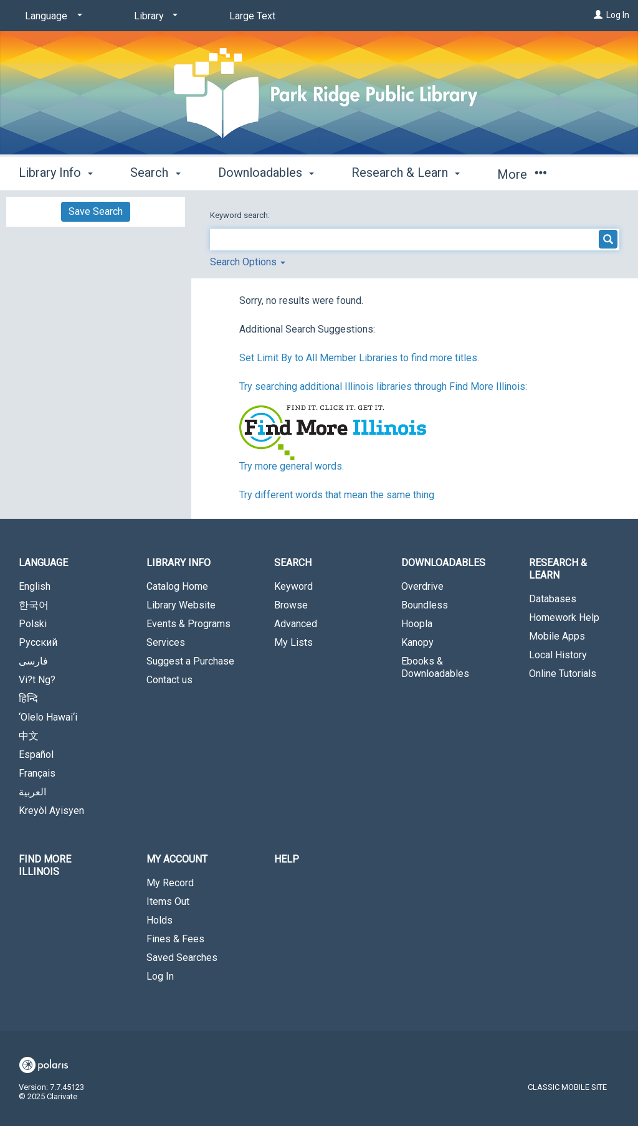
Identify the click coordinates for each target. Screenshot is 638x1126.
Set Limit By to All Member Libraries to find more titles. (359, 358)
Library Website (181, 605)
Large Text (252, 16)
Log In (617, 15)
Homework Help (564, 617)
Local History (558, 655)
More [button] (521, 174)
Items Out (167, 901)
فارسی (33, 661)
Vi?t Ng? (37, 680)
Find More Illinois (45, 865)
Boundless (424, 605)
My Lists (293, 642)
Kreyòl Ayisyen (51, 810)
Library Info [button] (56, 172)
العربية (32, 792)
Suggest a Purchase (190, 661)
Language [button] (43, 563)
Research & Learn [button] (405, 172)
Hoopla (416, 624)
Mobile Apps (557, 636)
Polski (33, 624)
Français (37, 773)
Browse (291, 605)
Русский (38, 642)
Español (36, 754)
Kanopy (417, 642)
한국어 (34, 605)
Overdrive (422, 586)
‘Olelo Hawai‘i (48, 717)
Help (286, 859)
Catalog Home (177, 586)
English (34, 586)
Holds (159, 920)
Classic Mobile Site (567, 1087)
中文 (29, 736)
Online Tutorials (562, 673)
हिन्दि (28, 698)
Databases (552, 599)
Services (165, 642)
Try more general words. (291, 466)
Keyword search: (241, 215)
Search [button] (155, 172)
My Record (170, 883)
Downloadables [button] (266, 172)
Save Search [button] (96, 211)
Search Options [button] (247, 262)
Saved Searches (181, 957)
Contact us (169, 680)
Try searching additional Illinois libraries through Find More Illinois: (383, 386)
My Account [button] (176, 859)
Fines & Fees (175, 939)
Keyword (293, 586)
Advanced (295, 624)
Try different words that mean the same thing (336, 495)
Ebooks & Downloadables (435, 667)
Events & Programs (188, 624)
